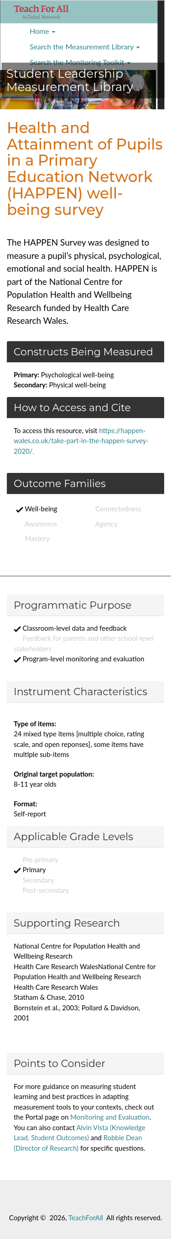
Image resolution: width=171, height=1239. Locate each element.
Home (43, 31)
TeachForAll (85, 1217)
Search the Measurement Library (85, 46)
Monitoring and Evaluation (110, 1117)
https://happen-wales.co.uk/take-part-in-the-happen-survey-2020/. (81, 440)
